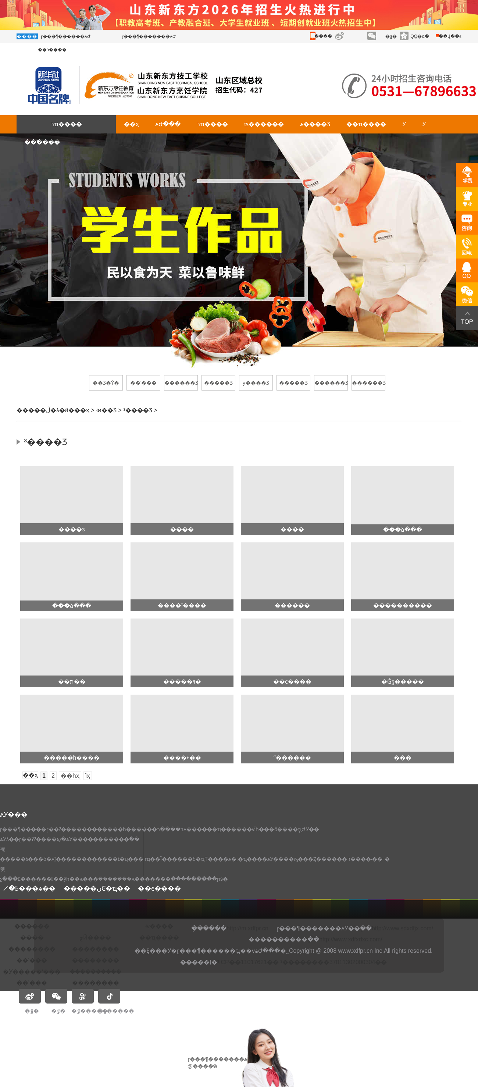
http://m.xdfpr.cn (247, 928)
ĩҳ (87, 776)
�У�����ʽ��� (32, 972)
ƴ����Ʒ (256, 383)
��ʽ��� (143, 383)
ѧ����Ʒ (315, 124)
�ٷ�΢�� (391, 36)
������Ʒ (181, 383)
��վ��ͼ (450, 36)
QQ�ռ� (419, 36)
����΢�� (349, 36)
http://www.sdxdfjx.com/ (402, 928)
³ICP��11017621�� (248, 962)
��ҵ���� (366, 124)
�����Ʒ (218, 383)
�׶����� (32, 926)
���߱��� (42, 142)
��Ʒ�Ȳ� (106, 383)
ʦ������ (264, 124)
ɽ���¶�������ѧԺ (149, 36)
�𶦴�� (95, 926)
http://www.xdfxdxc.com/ (350, 939)
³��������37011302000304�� (333, 962)
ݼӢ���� (95, 937)
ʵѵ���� (159, 926)
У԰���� (404, 124)
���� (32, 937)
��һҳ (70, 776)
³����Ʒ (137, 410)
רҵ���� (66, 124)
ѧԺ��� (168, 124)
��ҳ (131, 124)
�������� (32, 949)
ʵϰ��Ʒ (106, 410)
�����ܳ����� (95, 972)
